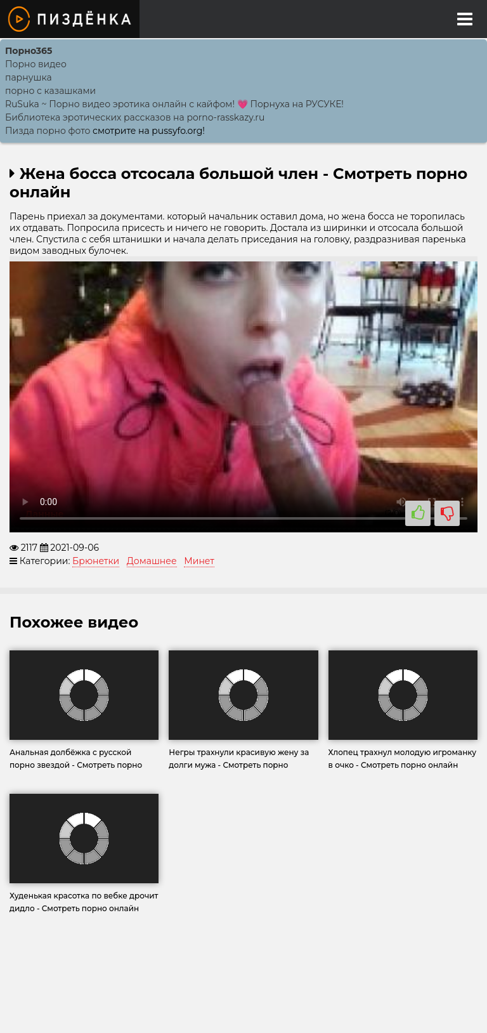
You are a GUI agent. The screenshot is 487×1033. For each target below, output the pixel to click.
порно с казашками (50, 90)
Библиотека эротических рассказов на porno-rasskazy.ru (134, 117)
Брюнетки (95, 561)
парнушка (28, 77)
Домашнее (152, 561)
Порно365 (28, 50)
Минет (199, 561)
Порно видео (36, 64)
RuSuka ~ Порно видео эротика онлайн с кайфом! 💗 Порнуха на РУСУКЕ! (174, 104)
